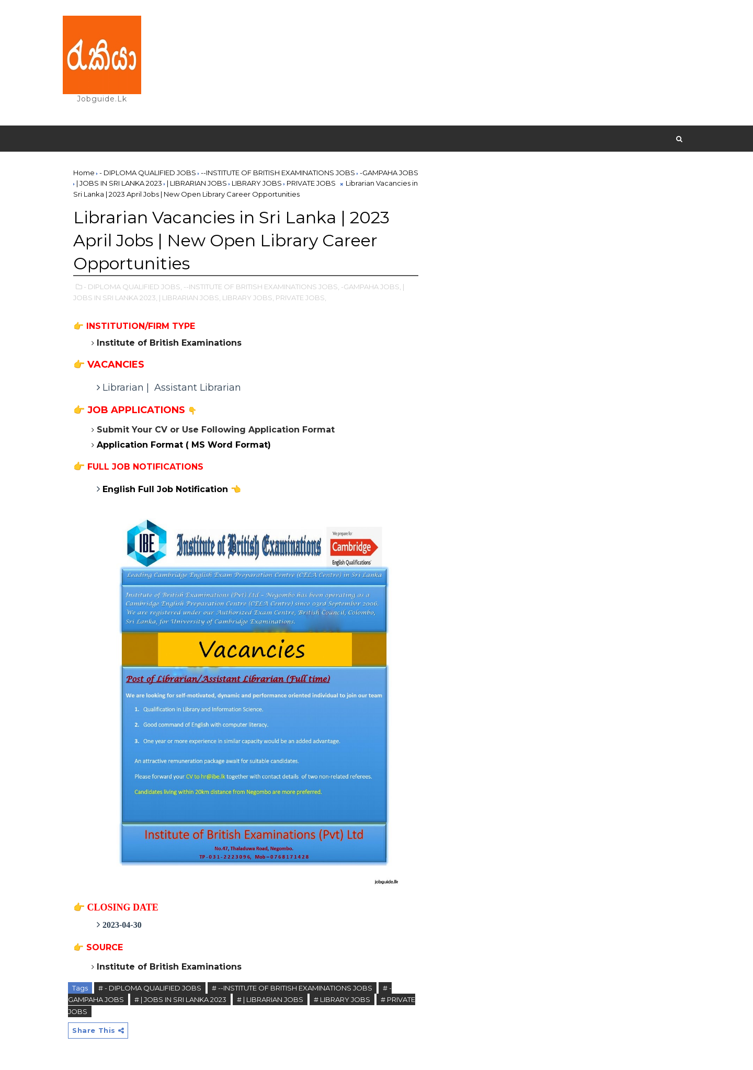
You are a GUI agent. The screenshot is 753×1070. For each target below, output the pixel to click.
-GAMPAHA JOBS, (371, 286)
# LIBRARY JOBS (342, 999)
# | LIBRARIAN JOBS (270, 999)
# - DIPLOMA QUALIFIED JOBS (149, 988)
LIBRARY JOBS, (248, 297)
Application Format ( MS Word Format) (184, 445)
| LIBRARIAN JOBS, (190, 297)
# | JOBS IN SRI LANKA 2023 (180, 999)
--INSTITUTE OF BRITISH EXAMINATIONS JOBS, (261, 286)
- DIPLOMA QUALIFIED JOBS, (133, 286)
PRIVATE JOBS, (301, 297)
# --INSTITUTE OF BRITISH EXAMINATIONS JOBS (292, 988)
